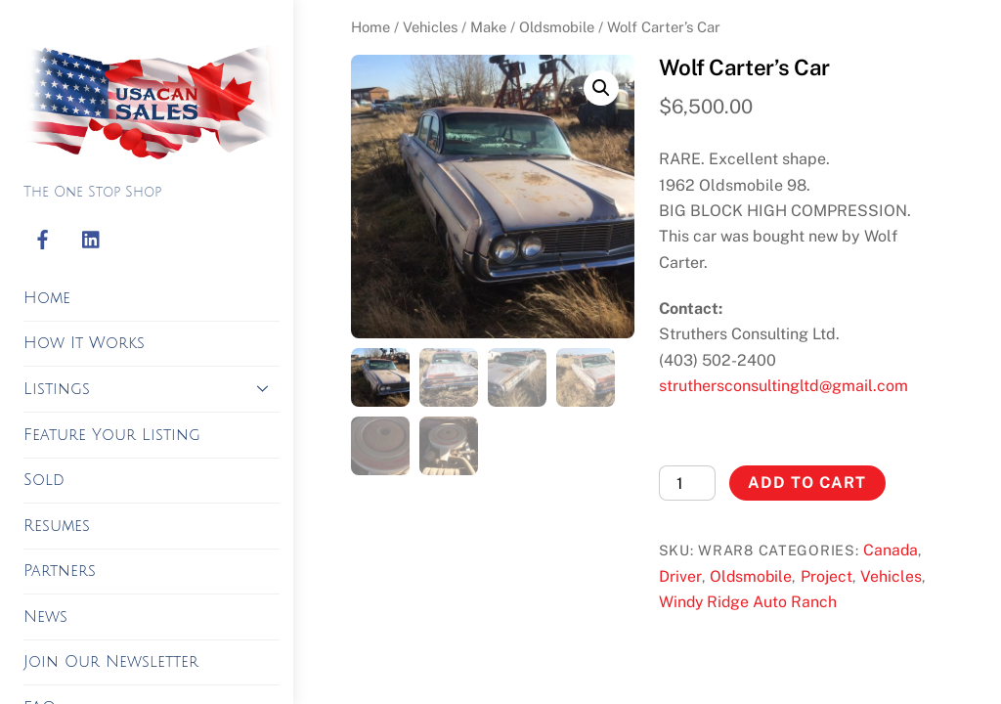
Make (488, 27)
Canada (890, 550)
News (45, 617)
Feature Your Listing (111, 435)
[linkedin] (91, 240)
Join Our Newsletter (110, 662)
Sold (44, 480)
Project (826, 576)
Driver (680, 576)
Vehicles (430, 27)
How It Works (84, 343)
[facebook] (43, 240)
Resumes (56, 526)
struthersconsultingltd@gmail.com (783, 385)
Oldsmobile (556, 27)
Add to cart (807, 482)
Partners (59, 571)
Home (46, 298)
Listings (151, 388)
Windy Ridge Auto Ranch (748, 602)
